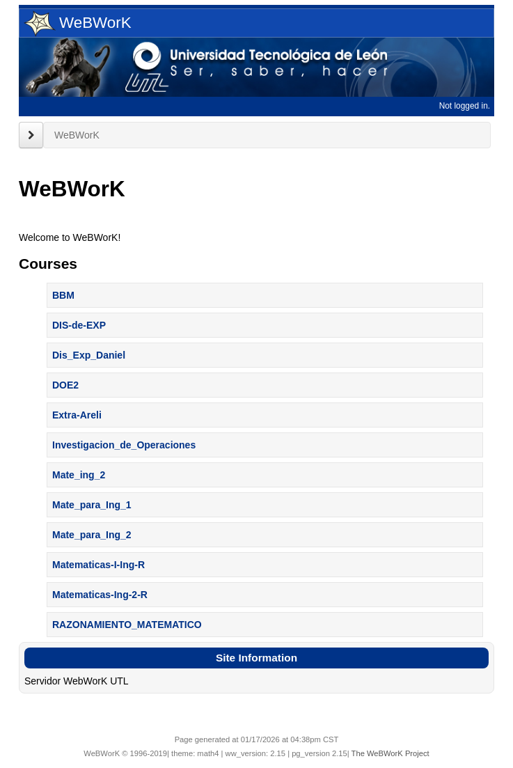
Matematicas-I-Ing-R (98, 564)
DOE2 (65, 385)
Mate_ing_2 (78, 474)
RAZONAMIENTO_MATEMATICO (127, 624)
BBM (63, 295)
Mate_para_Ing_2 (92, 534)
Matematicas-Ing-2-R (100, 594)
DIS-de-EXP (79, 325)
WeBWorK (78, 23)
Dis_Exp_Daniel (88, 355)
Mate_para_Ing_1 (92, 504)
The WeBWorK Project (390, 753)
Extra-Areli (77, 415)
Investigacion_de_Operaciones (124, 444)
